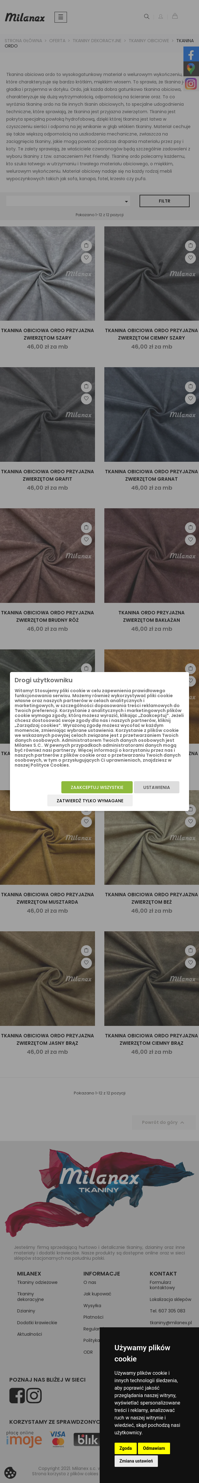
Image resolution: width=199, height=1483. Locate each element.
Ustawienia (156, 787)
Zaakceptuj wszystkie (97, 787)
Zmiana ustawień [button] (136, 1461)
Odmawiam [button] (154, 1448)
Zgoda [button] (126, 1448)
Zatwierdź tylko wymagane (90, 801)
